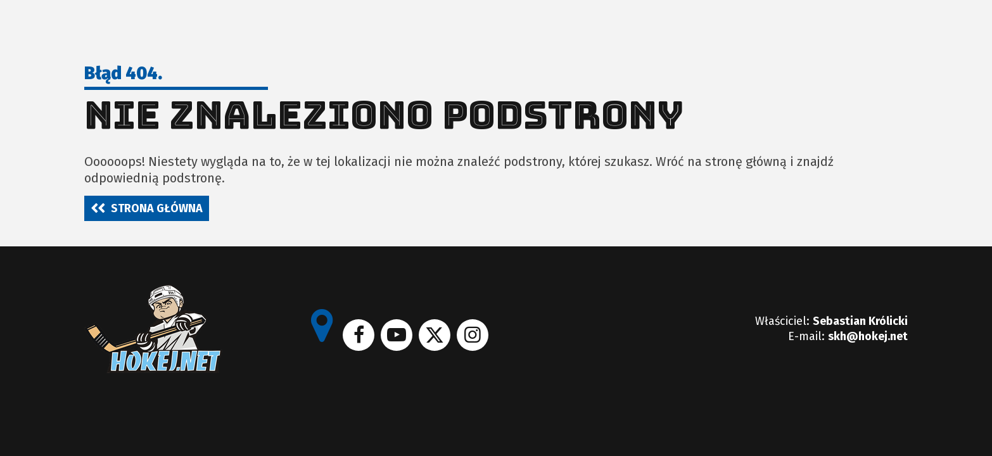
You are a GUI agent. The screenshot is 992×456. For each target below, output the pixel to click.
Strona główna (157, 208)
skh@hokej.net (868, 336)
